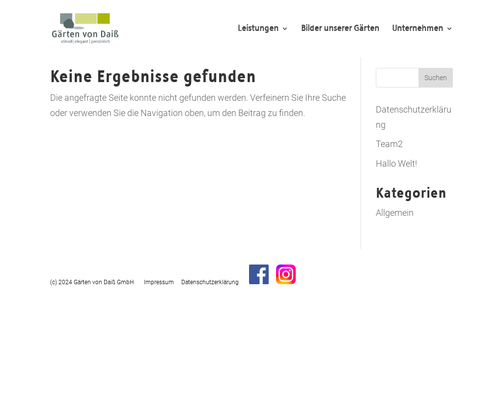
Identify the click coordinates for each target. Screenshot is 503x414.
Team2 (389, 144)
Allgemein (395, 212)
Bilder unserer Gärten (340, 29)
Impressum (159, 282)
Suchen (435, 78)
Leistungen (258, 29)
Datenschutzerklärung (210, 282)
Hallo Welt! (396, 163)
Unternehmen (417, 29)
